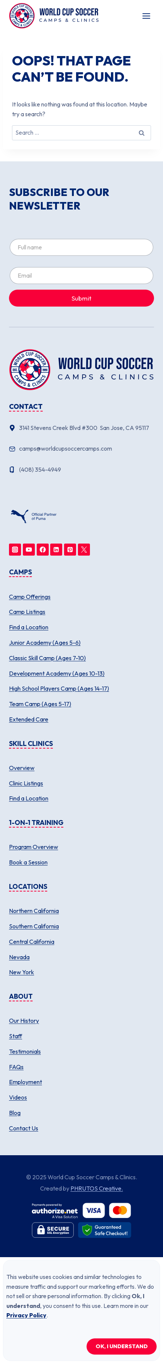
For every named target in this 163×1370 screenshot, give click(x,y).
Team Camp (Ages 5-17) (40, 704)
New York (21, 972)
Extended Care (28, 719)
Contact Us (23, 1128)
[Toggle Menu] (146, 16)
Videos (18, 1097)
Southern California (34, 926)
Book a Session (28, 862)
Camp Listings (27, 611)
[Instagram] (15, 550)
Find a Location (28, 627)
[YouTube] (29, 550)
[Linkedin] (56, 550)
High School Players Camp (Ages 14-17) (59, 688)
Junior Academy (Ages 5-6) (45, 642)
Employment (25, 1082)
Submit (81, 298)
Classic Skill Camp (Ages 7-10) (47, 658)
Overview (21, 768)
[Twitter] (84, 550)
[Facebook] (43, 550)
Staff (15, 1036)
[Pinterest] (70, 550)
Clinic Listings (26, 783)
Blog (15, 1112)
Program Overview (33, 847)
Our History (24, 1020)
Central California (31, 941)
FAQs (16, 1067)
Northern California (34, 910)
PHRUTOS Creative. (96, 1188)
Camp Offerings (30, 596)
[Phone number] (81, 470)
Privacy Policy (26, 1315)
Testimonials (25, 1051)
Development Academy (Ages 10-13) (57, 673)
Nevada (19, 957)
